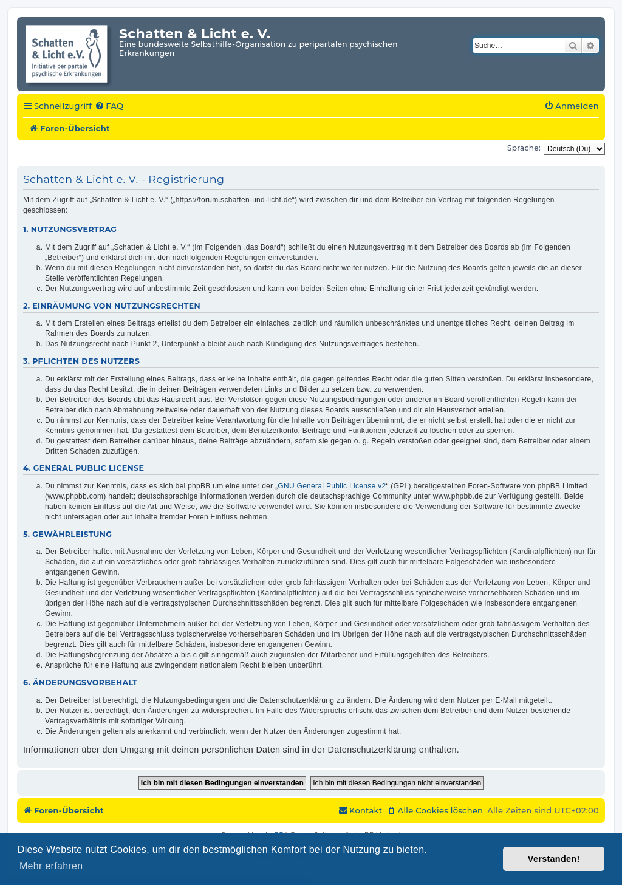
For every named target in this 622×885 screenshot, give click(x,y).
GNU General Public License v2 (332, 486)
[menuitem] (109, 106)
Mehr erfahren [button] (51, 866)
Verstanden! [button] (554, 859)
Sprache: (524, 147)
